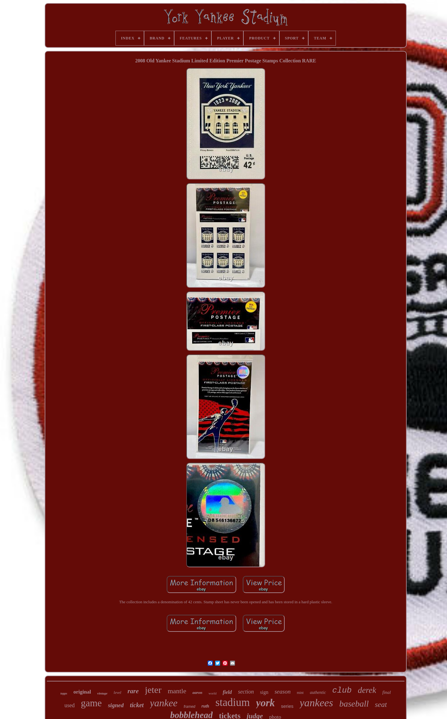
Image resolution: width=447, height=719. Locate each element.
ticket (136, 705)
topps (64, 693)
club (341, 690)
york (265, 702)
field (227, 692)
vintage (102, 693)
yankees (316, 702)
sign (264, 692)
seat (381, 704)
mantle (177, 691)
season (282, 691)
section (246, 692)
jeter (153, 690)
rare (133, 691)
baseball (354, 703)
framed (189, 706)
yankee (164, 702)
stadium (232, 702)
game (91, 703)
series (287, 706)
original (82, 692)
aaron (197, 692)
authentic (318, 692)
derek (367, 690)
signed (116, 705)
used (70, 705)
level (117, 692)
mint (300, 692)
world (213, 693)
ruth (205, 706)
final (386, 692)
